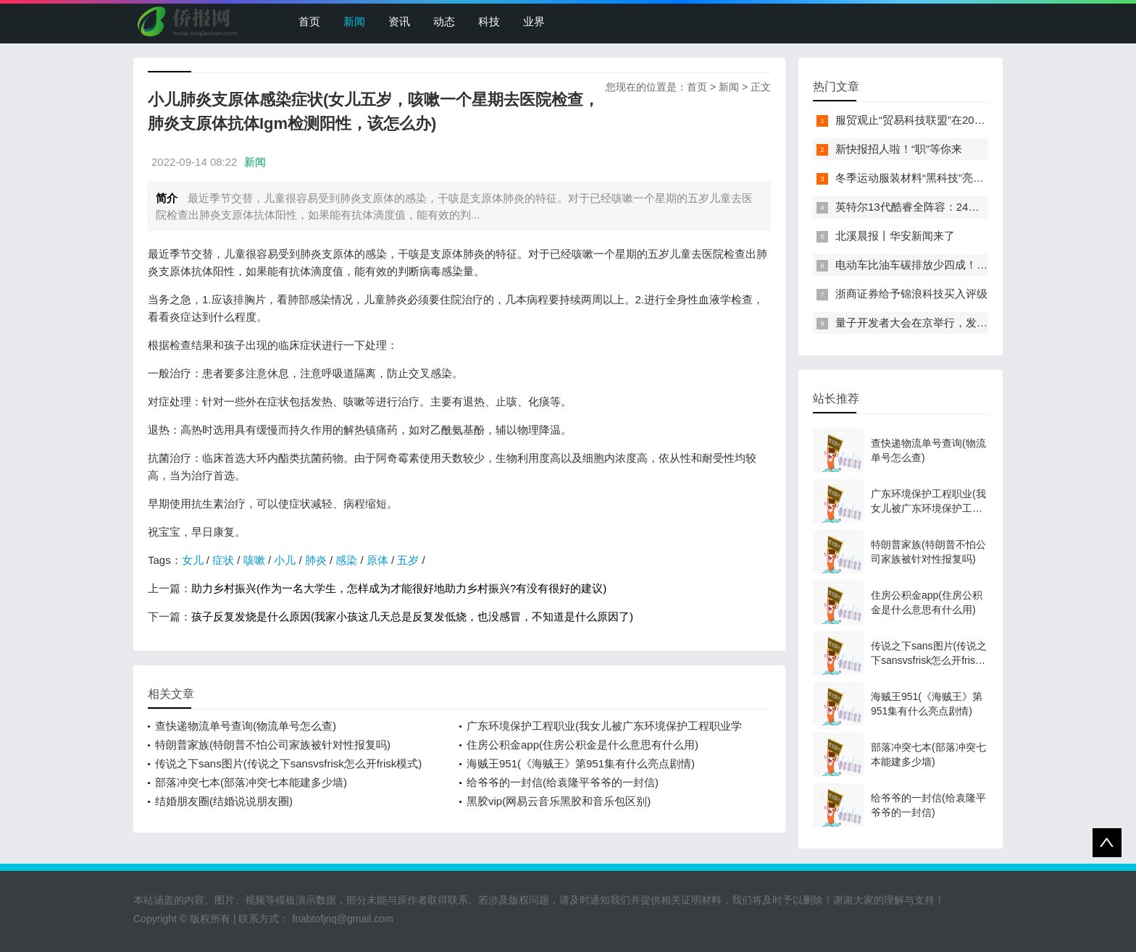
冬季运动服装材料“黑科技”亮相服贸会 (925, 178)
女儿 (193, 560)
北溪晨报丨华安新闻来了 (895, 235)
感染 (346, 560)
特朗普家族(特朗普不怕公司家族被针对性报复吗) (272, 744)
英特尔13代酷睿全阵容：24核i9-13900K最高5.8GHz (961, 207)
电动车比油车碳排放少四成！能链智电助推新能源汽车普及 (976, 264)
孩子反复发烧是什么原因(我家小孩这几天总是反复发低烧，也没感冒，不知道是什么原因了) (412, 616)
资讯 (399, 21)
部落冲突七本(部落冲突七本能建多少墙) (251, 782)
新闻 (354, 21)
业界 (534, 21)
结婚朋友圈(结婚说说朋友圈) (224, 801)
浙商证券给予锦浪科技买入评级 (911, 293)
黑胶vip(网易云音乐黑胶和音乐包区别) (559, 801)
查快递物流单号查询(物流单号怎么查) (245, 726)
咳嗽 (254, 560)
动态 (444, 21)
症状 (223, 560)
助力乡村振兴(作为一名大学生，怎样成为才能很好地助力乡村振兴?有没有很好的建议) (398, 588)
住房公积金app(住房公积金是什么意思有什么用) (582, 744)
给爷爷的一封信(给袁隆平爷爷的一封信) (563, 782)
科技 (489, 21)
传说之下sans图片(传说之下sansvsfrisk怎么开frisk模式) (288, 763)
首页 (309, 21)
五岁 (408, 560)
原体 (377, 560)
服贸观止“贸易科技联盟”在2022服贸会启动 (937, 120)
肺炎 (316, 560)
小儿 (285, 560)
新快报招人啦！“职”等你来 (898, 149)
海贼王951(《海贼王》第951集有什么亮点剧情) (581, 763)
